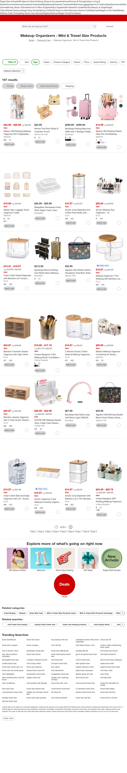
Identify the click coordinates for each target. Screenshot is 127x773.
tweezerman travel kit (35, 670)
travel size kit (105, 640)
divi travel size (57, 660)
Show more (8, 718)
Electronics (116, 4)
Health (70, 4)
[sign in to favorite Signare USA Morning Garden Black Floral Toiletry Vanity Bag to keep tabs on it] (119, 425)
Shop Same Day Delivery (31, 13)
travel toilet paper (107, 689)
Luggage (86, 4)
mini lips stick (105, 677)
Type (35, 62)
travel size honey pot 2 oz (12, 667)
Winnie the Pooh (41, 134)
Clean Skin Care (36, 613)
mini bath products (108, 654)
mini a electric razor (10, 651)
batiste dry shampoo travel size (37, 693)
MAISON (7, 137)
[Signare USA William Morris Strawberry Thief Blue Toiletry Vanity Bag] (79, 271)
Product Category (62, 62)
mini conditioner (8, 683)
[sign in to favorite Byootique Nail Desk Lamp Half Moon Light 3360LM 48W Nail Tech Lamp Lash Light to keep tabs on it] (88, 425)
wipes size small (107, 663)
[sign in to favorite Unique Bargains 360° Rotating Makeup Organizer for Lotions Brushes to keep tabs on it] (119, 514)
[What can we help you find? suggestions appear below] (59, 26)
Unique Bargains (41, 360)
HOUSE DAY (39, 426)
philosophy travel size (35, 651)
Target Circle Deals (109, 10)
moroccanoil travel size (85, 683)
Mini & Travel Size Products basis (61, 613)
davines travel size (9, 701)
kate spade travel (83, 663)
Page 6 (71, 531)
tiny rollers (55, 667)
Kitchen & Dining (77, 1)
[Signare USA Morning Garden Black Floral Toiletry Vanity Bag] (110, 416)
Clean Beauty (10, 613)
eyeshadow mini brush (36, 674)
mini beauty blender (59, 698)
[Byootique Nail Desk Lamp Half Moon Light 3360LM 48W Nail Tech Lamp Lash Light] (79, 416)
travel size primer (34, 654)
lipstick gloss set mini (84, 674)
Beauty (50, 4)
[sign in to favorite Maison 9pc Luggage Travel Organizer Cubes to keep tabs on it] (27, 226)
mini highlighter (8, 674)
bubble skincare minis (85, 667)
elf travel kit (56, 692)
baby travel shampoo (84, 670)
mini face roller (106, 670)
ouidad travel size (9, 663)
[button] (103, 265)
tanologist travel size (10, 660)
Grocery (18, 4)
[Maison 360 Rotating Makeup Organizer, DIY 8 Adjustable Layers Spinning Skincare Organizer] (17, 133)
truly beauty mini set (59, 640)
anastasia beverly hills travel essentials (87, 641)
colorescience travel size (12, 692)
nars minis (104, 674)
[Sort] (24, 62)
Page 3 (48, 531)
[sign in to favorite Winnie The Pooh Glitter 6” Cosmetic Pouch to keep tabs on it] (57, 141)
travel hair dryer (33, 640)
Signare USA (70, 275)
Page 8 (86, 531)
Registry (46, 13)
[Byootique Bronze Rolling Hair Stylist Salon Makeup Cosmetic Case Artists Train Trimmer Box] (48, 271)
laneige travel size (9, 698)
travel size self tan (83, 698)
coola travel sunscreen (60, 689)
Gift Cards (78, 7)
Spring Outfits (45, 10)
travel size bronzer (107, 692)
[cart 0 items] (121, 26)
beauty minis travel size (43, 624)
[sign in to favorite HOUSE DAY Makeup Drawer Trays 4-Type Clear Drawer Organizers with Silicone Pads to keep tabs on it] (57, 433)
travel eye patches (34, 667)
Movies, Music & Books (17, 7)
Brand (77, 62)
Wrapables (38, 213)
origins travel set (33, 677)
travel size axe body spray (12, 670)
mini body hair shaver (109, 651)
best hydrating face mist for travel (13, 679)
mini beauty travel (99, 624)
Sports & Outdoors (98, 4)
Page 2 (41, 531)
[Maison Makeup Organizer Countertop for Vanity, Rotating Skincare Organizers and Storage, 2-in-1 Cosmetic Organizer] (110, 353)
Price (86, 62)
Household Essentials (32, 4)
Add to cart (9, 144)
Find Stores (75, 13)
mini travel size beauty (15, 624)
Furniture (11, 4)
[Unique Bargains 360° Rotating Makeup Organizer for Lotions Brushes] (110, 500)
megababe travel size (60, 674)
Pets (85, 7)
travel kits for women (108, 698)
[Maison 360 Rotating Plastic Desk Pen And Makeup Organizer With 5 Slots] (110, 133)
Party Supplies (58, 7)
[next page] (71, 527)
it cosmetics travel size (85, 689)
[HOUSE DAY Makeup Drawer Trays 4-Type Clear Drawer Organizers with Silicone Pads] (48, 422)
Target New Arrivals (9, 1)
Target (31, 40)
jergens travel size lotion (110, 667)
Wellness (77, 4)
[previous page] (56, 527)
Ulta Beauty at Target (97, 7)
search (94, 26)
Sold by (113, 62)
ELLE (67, 215)
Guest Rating (100, 62)
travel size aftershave (60, 651)
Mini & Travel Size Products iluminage (96, 613)
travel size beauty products (72, 624)
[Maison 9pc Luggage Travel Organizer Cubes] (17, 211)
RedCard (54, 13)
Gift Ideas (69, 7)
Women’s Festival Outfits (80, 10)
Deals (9, 10)
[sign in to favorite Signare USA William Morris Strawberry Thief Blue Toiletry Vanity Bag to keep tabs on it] (88, 280)
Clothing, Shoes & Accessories (49, 1)
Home (66, 1)
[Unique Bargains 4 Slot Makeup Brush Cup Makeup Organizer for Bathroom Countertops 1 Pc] (48, 356)
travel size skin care (59, 683)
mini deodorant (57, 670)
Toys (109, 4)
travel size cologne (9, 645)
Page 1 (33, 531)
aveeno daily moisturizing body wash (110, 646)
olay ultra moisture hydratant (9, 655)
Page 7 (78, 531)
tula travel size (8, 689)
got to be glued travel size (86, 654)
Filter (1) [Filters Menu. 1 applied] (10, 62)
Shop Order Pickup (11, 13)
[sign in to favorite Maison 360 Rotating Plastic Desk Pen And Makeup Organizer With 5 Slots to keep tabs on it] (119, 147)
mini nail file (56, 645)
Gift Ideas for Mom (26, 1)
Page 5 (63, 531)
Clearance (16, 10)
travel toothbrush (9, 640)
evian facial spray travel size (61, 655)
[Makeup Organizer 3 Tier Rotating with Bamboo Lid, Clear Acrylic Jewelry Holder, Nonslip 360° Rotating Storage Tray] (110, 277)
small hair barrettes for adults (109, 684)
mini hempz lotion (34, 663)
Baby (45, 4)
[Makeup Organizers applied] (13, 71)
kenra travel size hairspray (111, 660)
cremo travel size (83, 660)
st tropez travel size (59, 663)
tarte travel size (82, 677)
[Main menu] (15, 26)
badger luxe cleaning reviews (59, 679)
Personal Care (60, 4)
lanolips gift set (82, 651)
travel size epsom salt (35, 689)
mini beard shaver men (85, 645)
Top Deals (95, 10)
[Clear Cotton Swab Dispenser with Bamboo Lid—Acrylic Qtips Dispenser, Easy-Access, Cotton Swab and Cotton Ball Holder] (17, 277)
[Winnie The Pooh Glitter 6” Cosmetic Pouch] (48, 130)
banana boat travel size (85, 692)
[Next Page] (23, 71)
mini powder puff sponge (37, 683)
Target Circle (64, 13)
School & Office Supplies (39, 7)
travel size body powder (36, 698)
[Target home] (6, 26)
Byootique (69, 134)
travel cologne (32, 645)
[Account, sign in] (108, 26)
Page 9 (93, 531)
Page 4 (56, 531)
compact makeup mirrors (37, 660)
